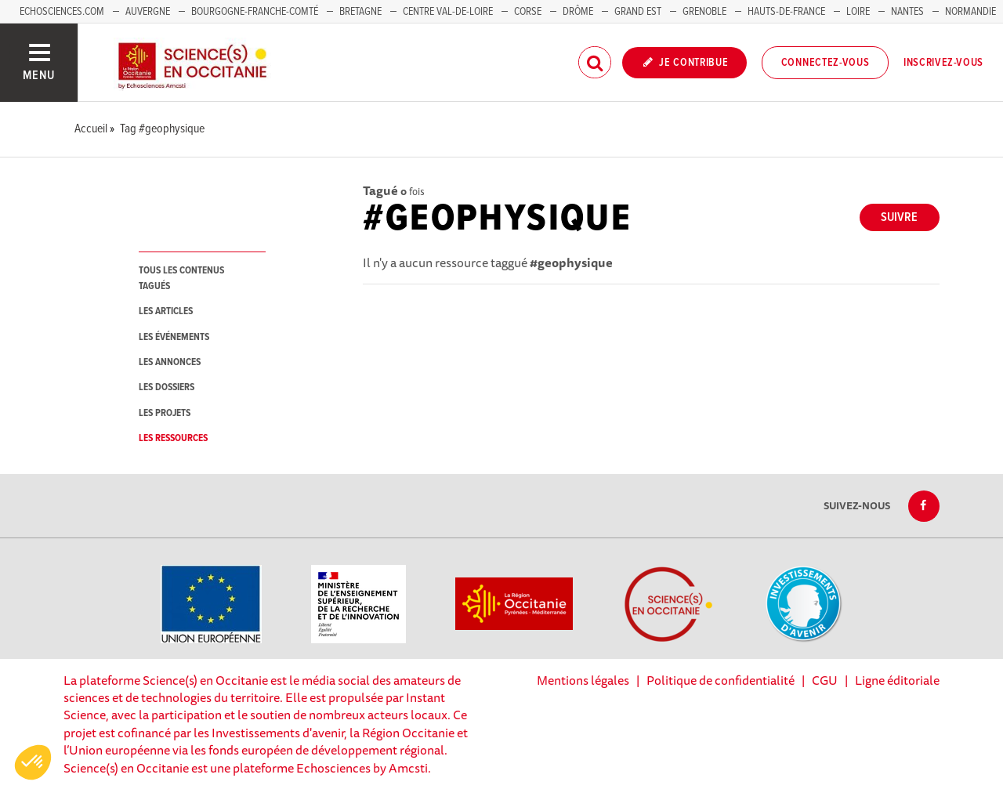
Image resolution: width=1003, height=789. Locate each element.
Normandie (970, 12)
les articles (166, 311)
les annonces (170, 362)
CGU (825, 680)
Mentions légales (583, 680)
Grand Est (637, 12)
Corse (527, 12)
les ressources (173, 438)
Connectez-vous (825, 63)
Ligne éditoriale (897, 680)
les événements (174, 337)
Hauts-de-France (786, 12)
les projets (164, 413)
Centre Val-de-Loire (448, 12)
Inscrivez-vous (943, 63)
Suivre (899, 217)
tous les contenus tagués (181, 278)
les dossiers (166, 387)
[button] (33, 762)
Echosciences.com (62, 12)
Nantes (907, 12)
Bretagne (360, 12)
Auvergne (147, 12)
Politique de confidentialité (720, 680)
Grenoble (706, 12)
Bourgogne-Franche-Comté (254, 12)
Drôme (578, 12)
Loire (858, 12)
